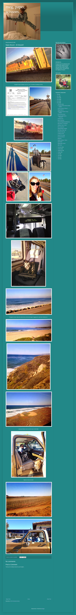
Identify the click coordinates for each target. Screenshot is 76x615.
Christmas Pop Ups (61, 131)
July (59, 153)
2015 (58, 99)
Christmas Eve (60, 118)
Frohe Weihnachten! (61, 114)
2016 (58, 97)
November (60, 147)
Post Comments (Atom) (15, 601)
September (60, 150)
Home (29, 599)
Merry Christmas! (61, 120)
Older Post (49, 599)
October (59, 148)
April (59, 158)
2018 (58, 94)
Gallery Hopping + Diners (62, 140)
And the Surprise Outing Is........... (64, 108)
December (60, 104)
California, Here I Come (62, 125)
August (59, 152)
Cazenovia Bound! (61, 136)
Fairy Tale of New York (62, 130)
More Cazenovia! (61, 126)
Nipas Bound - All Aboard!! (63, 123)
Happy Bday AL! (61, 109)
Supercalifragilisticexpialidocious (64, 121)
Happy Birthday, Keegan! (62, 128)
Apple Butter (60, 141)
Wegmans (60, 138)
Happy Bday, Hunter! (62, 143)
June (59, 155)
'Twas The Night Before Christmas (62, 116)
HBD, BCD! (60, 145)
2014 (58, 101)
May (59, 157)
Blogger (43, 608)
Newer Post (8, 599)
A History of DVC (61, 133)
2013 (58, 102)
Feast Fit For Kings (61, 135)
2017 (58, 96)
